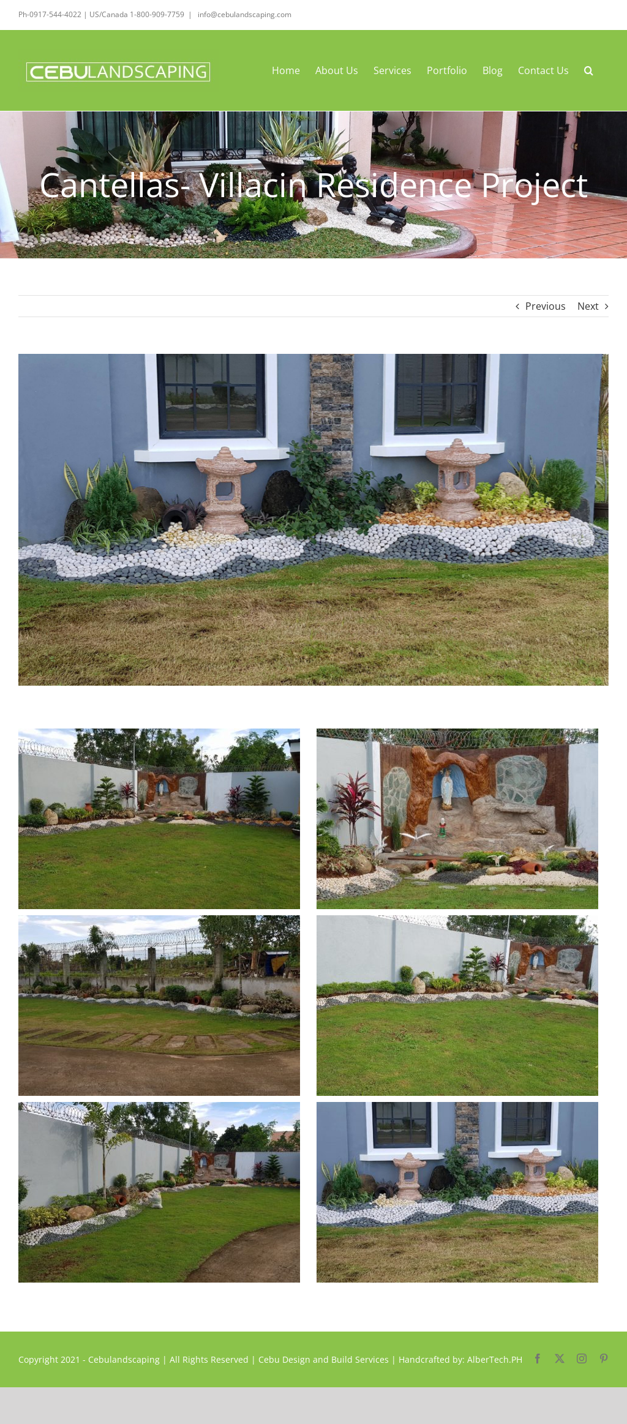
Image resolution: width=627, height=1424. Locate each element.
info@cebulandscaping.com (243, 14)
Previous (545, 306)
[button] (588, 70)
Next (588, 306)
